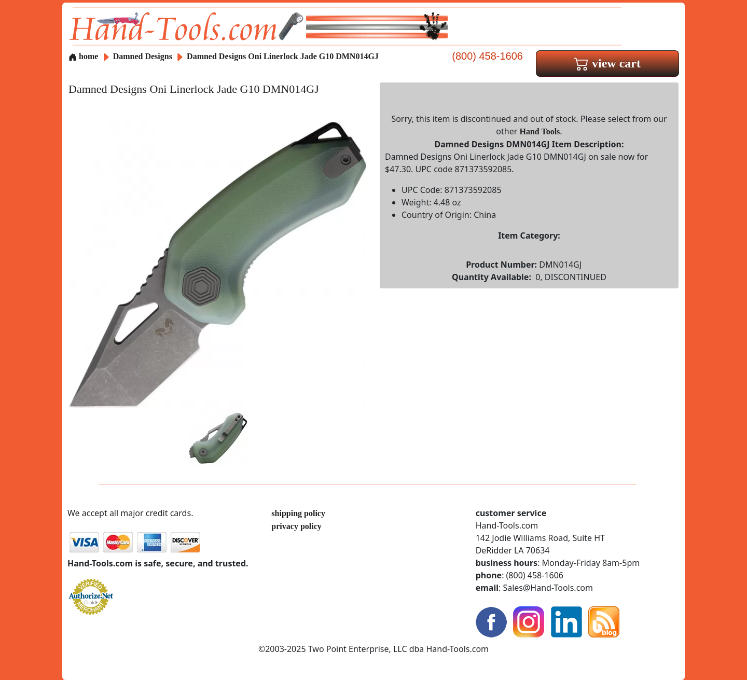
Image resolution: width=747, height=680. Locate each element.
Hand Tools (540, 131)
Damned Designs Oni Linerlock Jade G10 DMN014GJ (283, 56)
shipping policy (298, 513)
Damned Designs (143, 56)
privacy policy (296, 526)
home (83, 56)
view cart (607, 63)
